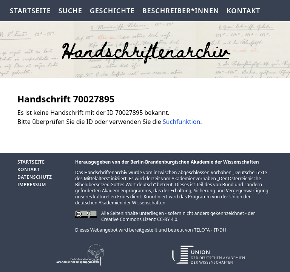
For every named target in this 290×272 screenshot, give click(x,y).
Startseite (30, 10)
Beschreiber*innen (180, 10)
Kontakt (243, 10)
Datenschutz (34, 177)
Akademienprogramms (126, 190)
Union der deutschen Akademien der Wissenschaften (163, 199)
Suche (70, 10)
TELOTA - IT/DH (210, 230)
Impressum (31, 184)
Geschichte (112, 10)
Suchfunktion (182, 121)
